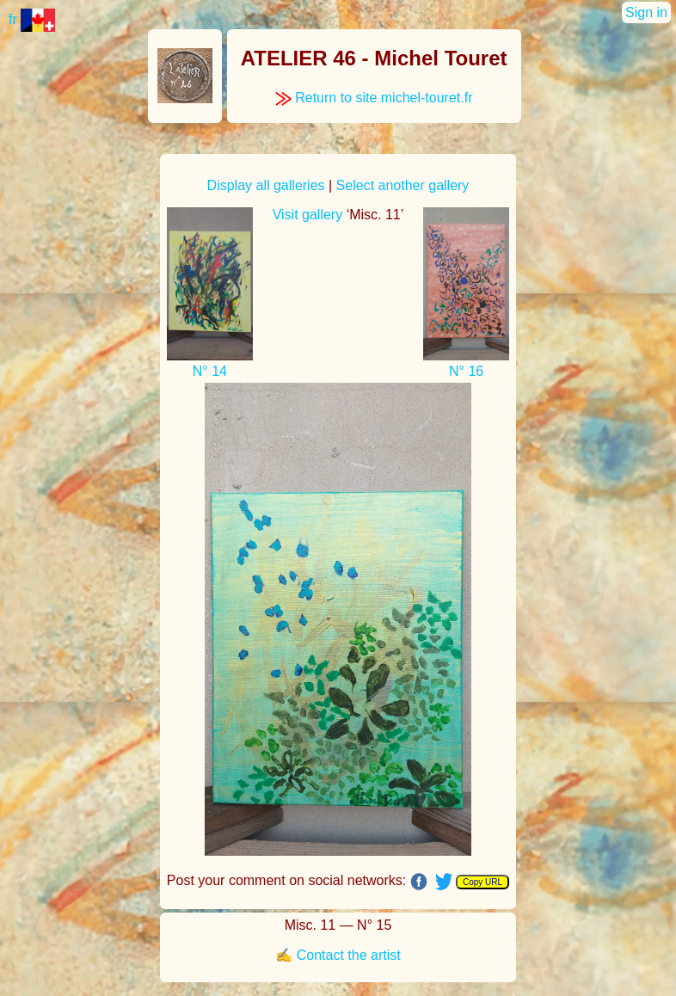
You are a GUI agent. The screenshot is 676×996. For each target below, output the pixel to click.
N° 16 (466, 371)
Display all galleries (266, 185)
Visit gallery (308, 214)
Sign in (646, 12)
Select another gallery (403, 185)
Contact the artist (349, 955)
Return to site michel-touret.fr (374, 97)
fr (32, 19)
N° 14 (210, 371)
